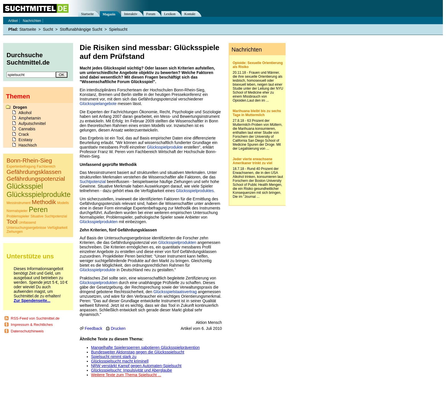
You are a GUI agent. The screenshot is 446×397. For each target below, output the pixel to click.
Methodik (44, 202)
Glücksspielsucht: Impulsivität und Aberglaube (131, 370)
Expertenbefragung (21, 166)
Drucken (118, 328)
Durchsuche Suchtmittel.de (28, 59)
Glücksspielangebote (98, 103)
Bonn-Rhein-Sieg (29, 160)
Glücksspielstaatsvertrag (175, 291)
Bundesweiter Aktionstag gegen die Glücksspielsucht (137, 352)
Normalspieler (17, 211)
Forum (150, 14)
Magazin (109, 14)
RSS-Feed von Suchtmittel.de (35, 318)
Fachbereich (46, 166)
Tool (12, 221)
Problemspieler (18, 216)
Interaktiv (130, 14)
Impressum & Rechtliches (32, 324)
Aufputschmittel (32, 123)
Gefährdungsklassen (34, 171)
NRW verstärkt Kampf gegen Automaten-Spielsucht (136, 365)
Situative (37, 216)
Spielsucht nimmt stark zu (114, 356)
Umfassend (27, 223)
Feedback (93, 328)
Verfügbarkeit (57, 228)
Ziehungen (15, 232)
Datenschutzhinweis (27, 331)
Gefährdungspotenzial (36, 178)
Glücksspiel (25, 186)
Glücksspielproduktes (195, 190)
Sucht (48, 29)
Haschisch (27, 145)
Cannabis (26, 129)
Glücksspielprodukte (165, 147)
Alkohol (25, 112)
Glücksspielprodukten (99, 221)
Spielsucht (118, 29)
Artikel (13, 21)
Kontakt (189, 14)
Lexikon (169, 14)
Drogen (20, 107)
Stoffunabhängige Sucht (81, 29)
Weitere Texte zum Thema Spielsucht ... (126, 375)
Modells (63, 203)
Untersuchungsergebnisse (26, 228)
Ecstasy (25, 139)
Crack (23, 134)
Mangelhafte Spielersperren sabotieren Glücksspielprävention (145, 347)
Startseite (87, 14)
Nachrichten (32, 21)
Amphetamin (29, 118)
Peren (38, 209)
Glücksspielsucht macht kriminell (119, 361)
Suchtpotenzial (93, 181)
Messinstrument (19, 203)
